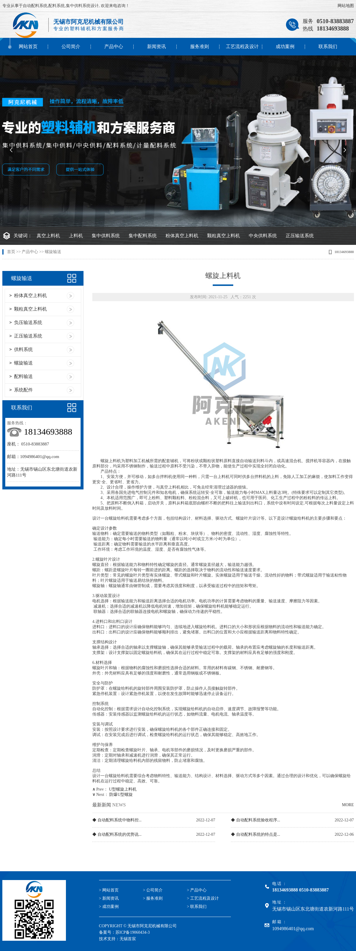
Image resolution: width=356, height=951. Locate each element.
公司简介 (71, 46)
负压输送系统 (28, 322)
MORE (348, 805)
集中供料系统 (106, 235)
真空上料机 (48, 235)
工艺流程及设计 (242, 46)
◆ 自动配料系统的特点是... (255, 834)
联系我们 (327, 46)
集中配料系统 (143, 235)
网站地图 (346, 6)
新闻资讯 (156, 46)
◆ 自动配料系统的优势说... (117, 834)
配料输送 (23, 376)
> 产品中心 (197, 890)
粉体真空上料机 (182, 235)
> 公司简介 (153, 890)
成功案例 (285, 46)
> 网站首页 (109, 890)
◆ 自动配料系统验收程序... (255, 820)
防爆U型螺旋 (121, 794)
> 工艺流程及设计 (203, 898)
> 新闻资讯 (109, 898)
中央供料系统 (263, 235)
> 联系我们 (197, 906)
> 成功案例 (109, 906)
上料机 (76, 235)
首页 (11, 252)
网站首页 (28, 46)
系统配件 (23, 389)
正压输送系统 (300, 235)
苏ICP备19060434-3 (132, 932)
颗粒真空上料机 (223, 235)
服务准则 (199, 46)
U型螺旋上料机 (123, 789)
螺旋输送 (53, 252)
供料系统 (23, 349)
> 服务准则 (153, 898)
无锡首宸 (128, 939)
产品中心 (113, 46)
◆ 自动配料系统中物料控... (117, 820)
